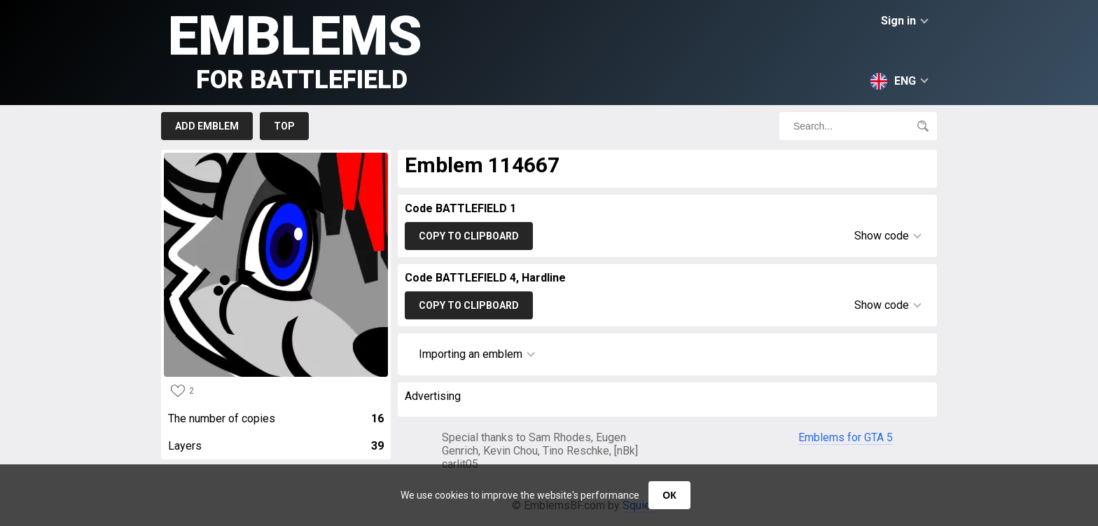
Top (284, 126)
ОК (669, 495)
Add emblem (207, 126)
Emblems (295, 49)
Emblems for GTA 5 (845, 437)
